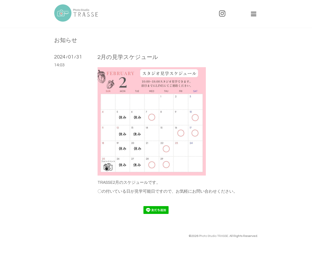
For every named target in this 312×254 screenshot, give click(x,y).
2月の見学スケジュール (128, 57)
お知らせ (65, 40)
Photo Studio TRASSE (213, 236)
